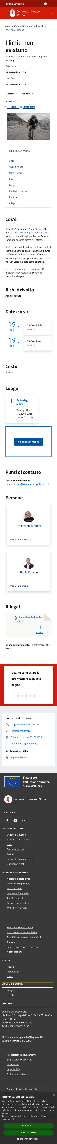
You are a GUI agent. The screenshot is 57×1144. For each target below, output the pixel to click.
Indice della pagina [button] (19, 150)
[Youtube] (15, 820)
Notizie (10, 966)
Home (7, 26)
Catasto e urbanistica (18, 903)
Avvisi (10, 976)
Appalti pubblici (15, 898)
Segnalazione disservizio (19, 1059)
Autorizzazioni (14, 952)
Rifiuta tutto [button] (28, 1132)
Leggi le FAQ (13, 1069)
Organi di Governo (16, 834)
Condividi (13, 94)
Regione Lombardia (14, 3)
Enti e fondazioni (15, 849)
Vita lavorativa (14, 888)
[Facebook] (7, 820)
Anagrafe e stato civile (18, 879)
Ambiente (12, 942)
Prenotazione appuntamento (21, 1055)
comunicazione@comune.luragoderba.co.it (27, 484)
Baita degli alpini (22, 402)
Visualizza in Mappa (28, 441)
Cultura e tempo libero (18, 883)
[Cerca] (50, 13)
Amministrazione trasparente (22, 1089)
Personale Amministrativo (20, 859)
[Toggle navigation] (6, 13)
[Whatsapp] (23, 820)
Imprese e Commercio (18, 893)
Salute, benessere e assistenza (23, 947)
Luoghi (10, 990)
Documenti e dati (16, 864)
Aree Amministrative (18, 839)
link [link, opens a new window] (12, 1119)
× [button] (53, 1095)
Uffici (9, 844)
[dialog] (28, 1118)
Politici (10, 854)
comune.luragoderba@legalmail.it (25, 1037)
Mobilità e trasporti (17, 908)
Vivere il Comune (23, 26)
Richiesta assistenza (17, 1074)
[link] (32, 232)
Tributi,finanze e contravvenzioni (24, 937)
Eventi (39, 26)
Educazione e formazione (20, 927)
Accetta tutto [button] (28, 1125)
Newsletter (13, 1064)
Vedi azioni (28, 94)
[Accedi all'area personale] (45, 3)
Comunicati (13, 971)
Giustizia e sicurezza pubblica (22, 932)
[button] (28, 1139)
